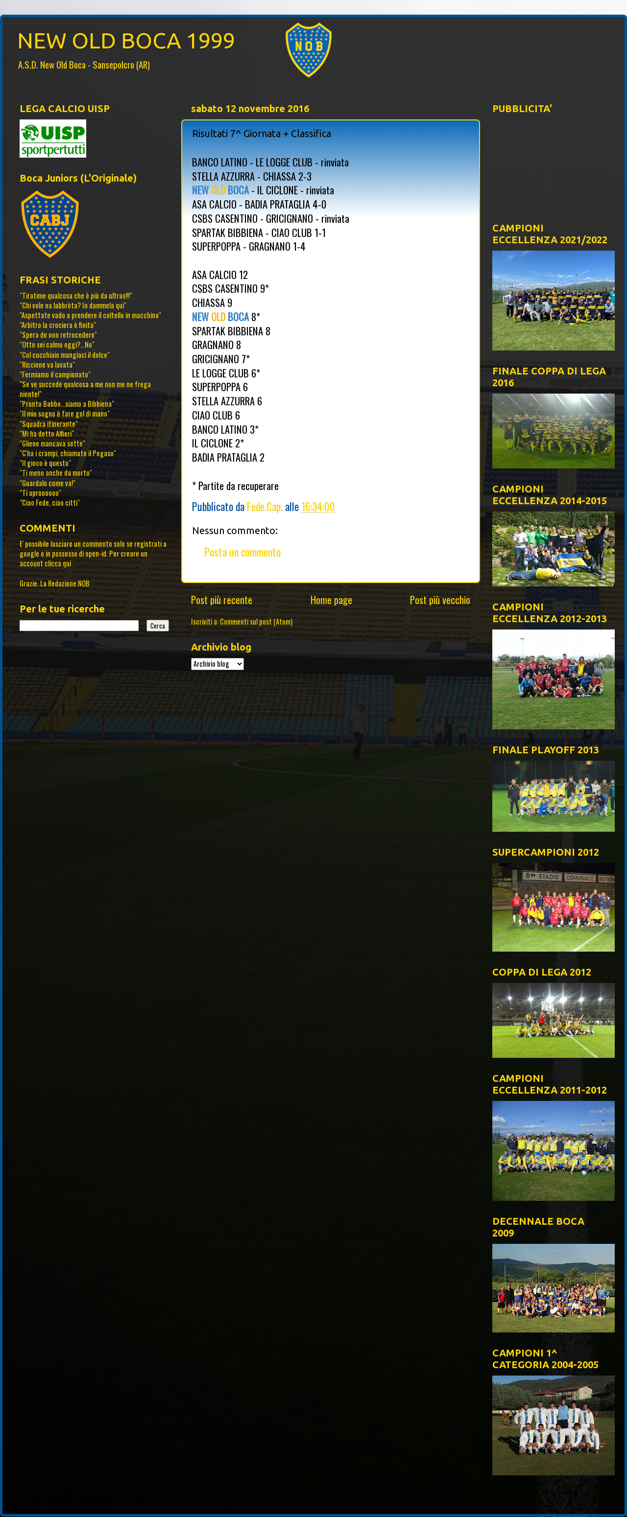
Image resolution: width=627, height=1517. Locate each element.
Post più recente (221, 599)
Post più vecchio (440, 599)
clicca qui (58, 563)
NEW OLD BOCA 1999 (126, 40)
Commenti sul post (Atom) (256, 621)
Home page (331, 599)
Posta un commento (242, 552)
